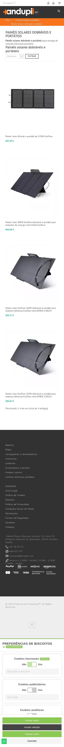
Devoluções (11, 513)
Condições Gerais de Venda (19, 508)
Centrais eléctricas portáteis (19, 477)
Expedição (10, 486)
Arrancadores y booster (17, 467)
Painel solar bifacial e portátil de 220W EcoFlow (28, 136)
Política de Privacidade (17, 504)
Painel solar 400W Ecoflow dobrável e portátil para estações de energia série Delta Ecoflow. (30, 223)
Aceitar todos (32, 720)
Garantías (10, 522)
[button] (32, 672)
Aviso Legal (11, 490)
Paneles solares (13, 472)
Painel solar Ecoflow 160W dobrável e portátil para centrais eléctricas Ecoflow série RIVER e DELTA (30, 309)
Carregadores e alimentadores (21, 454)
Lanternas (10, 463)
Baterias (9, 445)
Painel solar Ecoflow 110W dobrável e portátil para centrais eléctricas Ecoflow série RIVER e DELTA (30, 395)
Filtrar (32, 56)
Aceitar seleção (32, 727)
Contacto (9, 527)
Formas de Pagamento (17, 518)
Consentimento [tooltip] (14, 647)
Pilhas (8, 449)
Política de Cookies (15, 495)
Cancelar (32, 741)
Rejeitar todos (32, 734)
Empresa (9, 499)
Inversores (10, 458)
